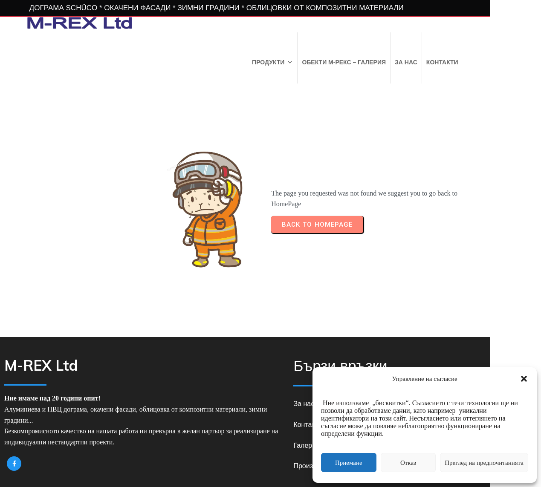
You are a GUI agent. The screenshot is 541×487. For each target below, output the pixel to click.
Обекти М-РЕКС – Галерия (393, 61)
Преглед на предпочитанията (484, 462)
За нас (454, 61)
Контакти (491, 61)
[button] (524, 379)
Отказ (408, 462)
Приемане (348, 462)
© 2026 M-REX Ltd (270, 465)
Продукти (321, 61)
